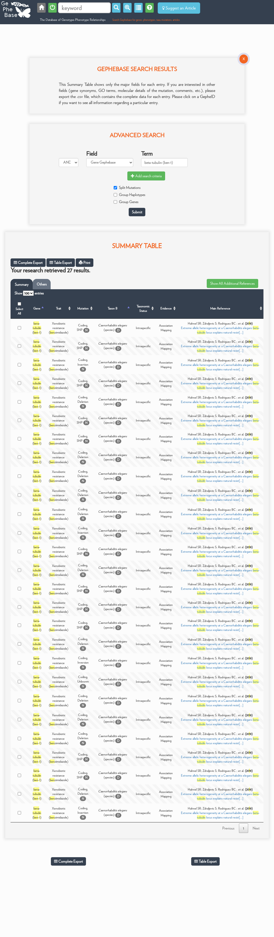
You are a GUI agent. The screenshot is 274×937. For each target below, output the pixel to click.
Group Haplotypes (129, 195)
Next (256, 828)
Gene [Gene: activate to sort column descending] (36, 308)
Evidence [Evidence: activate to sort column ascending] (166, 308)
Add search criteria (146, 176)
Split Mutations (127, 187)
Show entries (29, 293)
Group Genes (126, 202)
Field (91, 153)
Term (147, 153)
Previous (228, 828)
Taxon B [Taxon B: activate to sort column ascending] (112, 308)
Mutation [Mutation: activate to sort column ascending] (83, 308)
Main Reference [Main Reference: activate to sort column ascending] (220, 308)
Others (42, 284)
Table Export (61, 263)
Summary (21, 284)
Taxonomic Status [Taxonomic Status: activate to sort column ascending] (143, 308)
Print (84, 263)
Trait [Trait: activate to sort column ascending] (58, 308)
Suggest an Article (179, 8)
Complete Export (28, 263)
